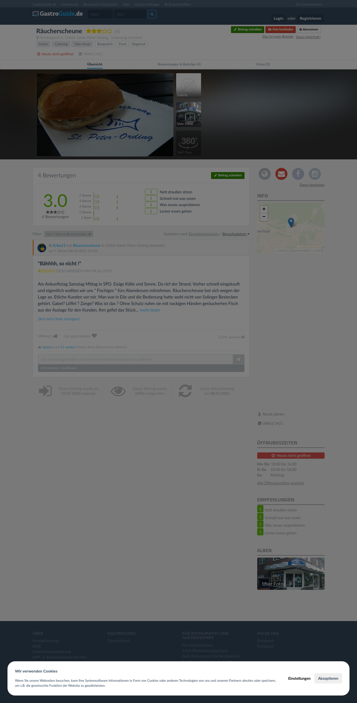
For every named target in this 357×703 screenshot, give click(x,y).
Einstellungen (299, 678)
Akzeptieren (328, 678)
